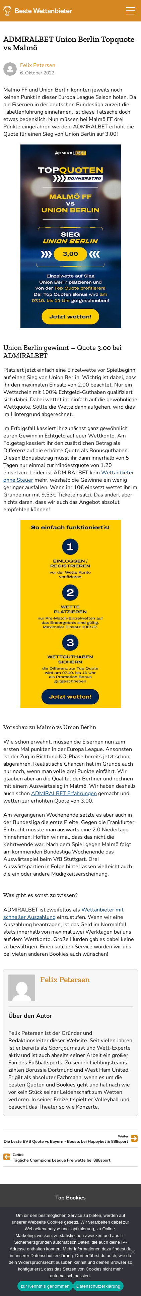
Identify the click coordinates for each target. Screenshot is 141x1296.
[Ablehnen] (132, 1251)
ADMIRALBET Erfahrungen (64, 793)
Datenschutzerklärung (98, 1286)
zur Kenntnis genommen (45, 1286)
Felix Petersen (65, 979)
